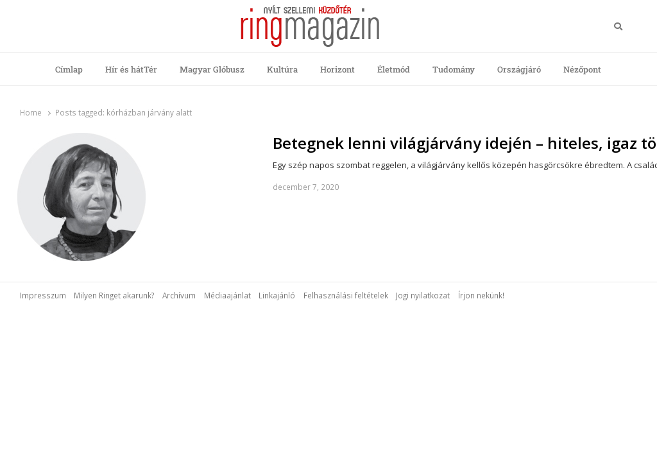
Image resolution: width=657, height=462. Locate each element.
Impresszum (43, 295)
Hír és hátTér (131, 69)
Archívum (179, 295)
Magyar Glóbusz (212, 69)
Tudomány (453, 69)
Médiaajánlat (227, 295)
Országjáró (519, 69)
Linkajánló (277, 295)
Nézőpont (582, 69)
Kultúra (282, 69)
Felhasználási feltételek (345, 295)
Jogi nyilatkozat (423, 295)
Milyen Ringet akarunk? (114, 295)
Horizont (337, 69)
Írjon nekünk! (481, 295)
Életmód (393, 69)
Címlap (69, 69)
